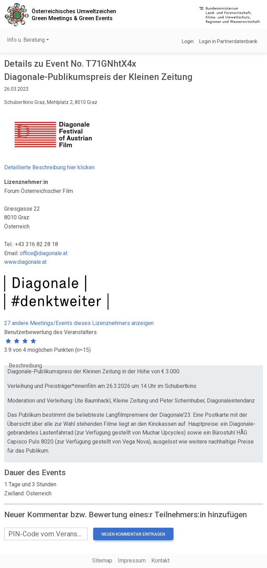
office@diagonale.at (43, 253)
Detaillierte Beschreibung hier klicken (49, 167)
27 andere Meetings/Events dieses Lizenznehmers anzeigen (79, 323)
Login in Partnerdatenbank (228, 41)
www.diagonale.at (25, 262)
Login (188, 41)
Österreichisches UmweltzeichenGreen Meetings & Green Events (74, 14)
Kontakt (160, 560)
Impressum (132, 560)
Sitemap (102, 560)
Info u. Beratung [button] (26, 39)
